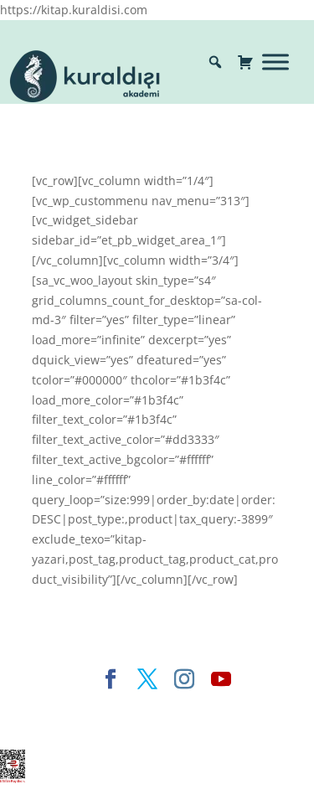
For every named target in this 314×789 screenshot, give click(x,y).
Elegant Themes (89, 706)
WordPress (115, 727)
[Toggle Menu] (275, 62)
